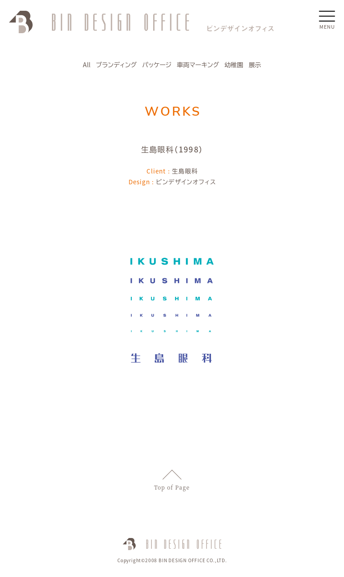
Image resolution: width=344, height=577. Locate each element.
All (86, 64)
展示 (255, 64)
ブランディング (116, 64)
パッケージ (157, 64)
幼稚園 (233, 64)
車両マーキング (198, 64)
